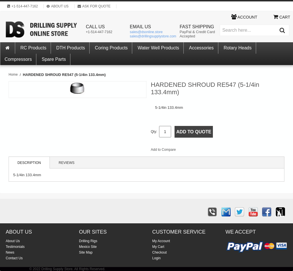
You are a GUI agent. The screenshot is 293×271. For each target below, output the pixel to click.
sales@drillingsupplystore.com (153, 36)
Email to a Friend (187, 150)
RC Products (33, 47)
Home (13, 75)
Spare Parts (54, 59)
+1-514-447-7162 (99, 32)
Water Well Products (158, 47)
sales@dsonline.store (146, 32)
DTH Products (70, 47)
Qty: (154, 132)
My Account (161, 241)
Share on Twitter (210, 150)
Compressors (18, 59)
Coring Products (111, 47)
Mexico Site (88, 247)
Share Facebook (199, 150)
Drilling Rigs (88, 241)
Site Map (85, 252)
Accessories (201, 47)
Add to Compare (163, 150)
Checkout (159, 252)
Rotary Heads (237, 47)
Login (156, 258)
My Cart (158, 247)
